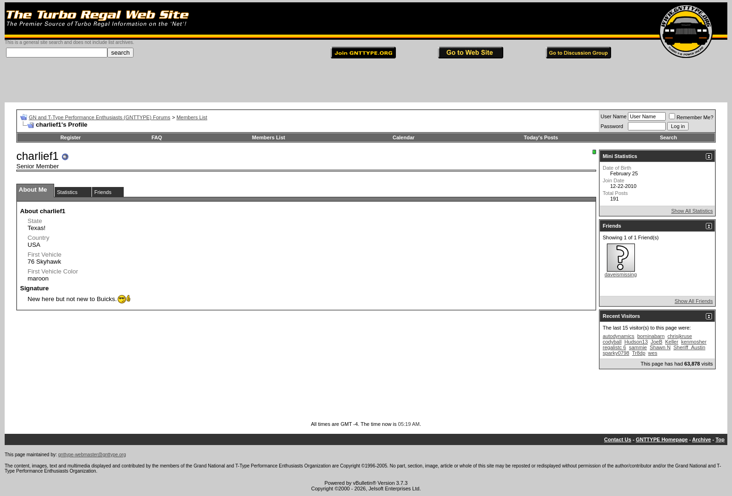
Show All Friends (694, 301)
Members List (191, 117)
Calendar (404, 137)
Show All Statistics (692, 211)
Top (720, 439)
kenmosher (693, 342)
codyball (612, 342)
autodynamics (618, 336)
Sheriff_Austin (689, 347)
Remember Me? (691, 117)
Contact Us (617, 439)
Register (70, 137)
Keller (671, 342)
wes (652, 353)
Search (668, 137)
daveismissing (621, 274)
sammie (638, 347)
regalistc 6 (614, 347)
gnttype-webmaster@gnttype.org (92, 454)
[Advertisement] (366, 81)
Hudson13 (636, 342)
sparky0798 (616, 353)
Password (612, 126)
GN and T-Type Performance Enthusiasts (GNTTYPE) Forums (99, 117)
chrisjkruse (680, 336)
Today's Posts (541, 137)
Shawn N (660, 347)
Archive (701, 439)
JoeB (656, 342)
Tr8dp (638, 353)
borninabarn (651, 336)
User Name (614, 116)
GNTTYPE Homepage (662, 439)
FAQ (157, 137)
